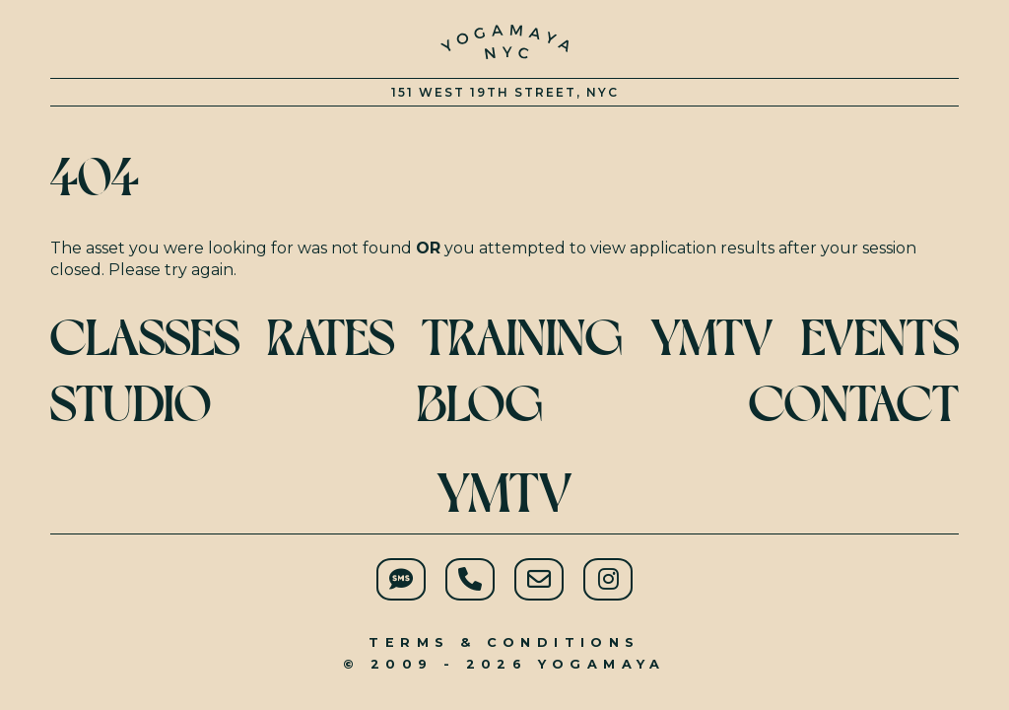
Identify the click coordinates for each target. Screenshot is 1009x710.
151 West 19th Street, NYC (505, 92)
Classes (144, 338)
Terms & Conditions (504, 642)
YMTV (504, 493)
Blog (480, 404)
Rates (330, 338)
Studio (130, 404)
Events (880, 338)
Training (522, 338)
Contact (854, 404)
